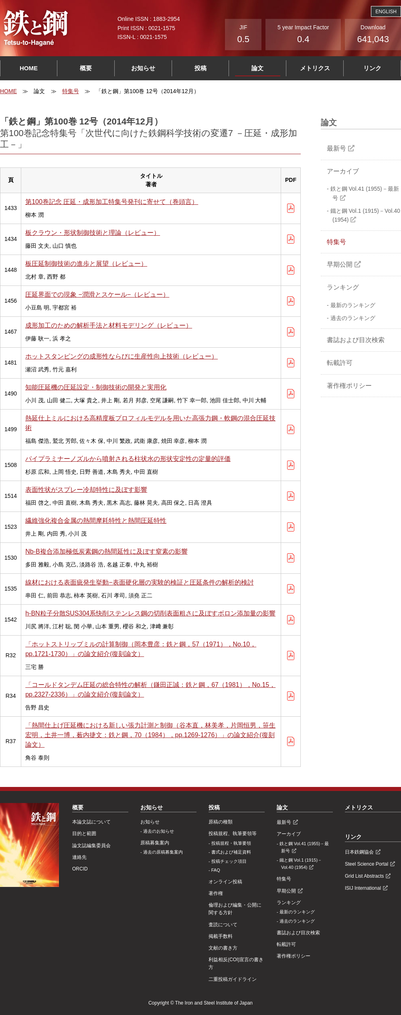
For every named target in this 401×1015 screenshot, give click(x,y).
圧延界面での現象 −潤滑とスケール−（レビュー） (97, 294)
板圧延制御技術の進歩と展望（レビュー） (86, 263)
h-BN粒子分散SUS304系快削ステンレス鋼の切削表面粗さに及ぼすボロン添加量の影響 (150, 613)
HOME (29, 68)
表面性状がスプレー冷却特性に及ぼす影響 (86, 489)
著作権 (216, 893)
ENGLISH (386, 11)
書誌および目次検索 (356, 339)
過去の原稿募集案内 (163, 852)
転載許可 (339, 362)
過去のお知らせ (158, 831)
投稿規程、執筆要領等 (233, 833)
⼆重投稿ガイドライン (233, 979)
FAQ (215, 870)
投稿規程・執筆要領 (231, 843)
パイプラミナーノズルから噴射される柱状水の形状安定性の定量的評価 (128, 458)
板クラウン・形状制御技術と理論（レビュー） (92, 232)
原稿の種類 (221, 822)
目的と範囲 (84, 833)
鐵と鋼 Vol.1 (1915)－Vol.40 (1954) (365, 215)
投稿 (200, 68)
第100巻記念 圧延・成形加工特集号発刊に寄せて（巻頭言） (111, 201)
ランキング (343, 287)
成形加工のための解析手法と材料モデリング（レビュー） (108, 325)
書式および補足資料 (231, 852)
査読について (223, 924)
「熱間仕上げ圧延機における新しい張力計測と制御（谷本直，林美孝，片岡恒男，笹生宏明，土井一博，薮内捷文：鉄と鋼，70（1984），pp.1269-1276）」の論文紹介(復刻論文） (150, 735)
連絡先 (79, 857)
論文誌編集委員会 (91, 845)
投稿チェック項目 (229, 861)
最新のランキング (352, 305)
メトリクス (315, 68)
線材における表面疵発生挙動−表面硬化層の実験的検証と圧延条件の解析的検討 (139, 582)
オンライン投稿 (225, 882)
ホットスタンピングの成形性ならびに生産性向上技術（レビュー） (121, 356)
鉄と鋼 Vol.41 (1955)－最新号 (364, 193)
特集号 (70, 91)
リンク (372, 68)
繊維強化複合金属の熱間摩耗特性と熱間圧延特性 (95, 520)
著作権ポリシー (349, 385)
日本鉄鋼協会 (359, 852)
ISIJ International (363, 888)
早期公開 (339, 264)
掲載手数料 (221, 936)
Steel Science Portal (366, 864)
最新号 (336, 148)
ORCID (80, 869)
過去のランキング (352, 318)
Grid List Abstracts (364, 876)
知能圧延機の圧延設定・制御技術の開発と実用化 (95, 387)
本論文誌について (91, 822)
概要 (86, 68)
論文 (257, 68)
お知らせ (143, 68)
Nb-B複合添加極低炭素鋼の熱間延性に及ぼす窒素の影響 (106, 551)
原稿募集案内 (154, 843)
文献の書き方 (223, 948)
